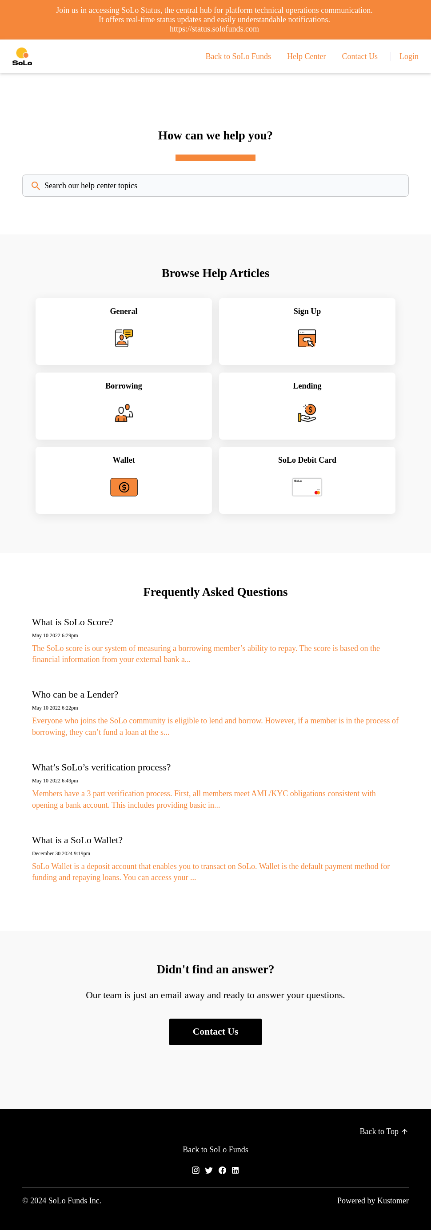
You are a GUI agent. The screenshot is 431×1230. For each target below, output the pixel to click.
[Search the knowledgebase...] (215, 186)
